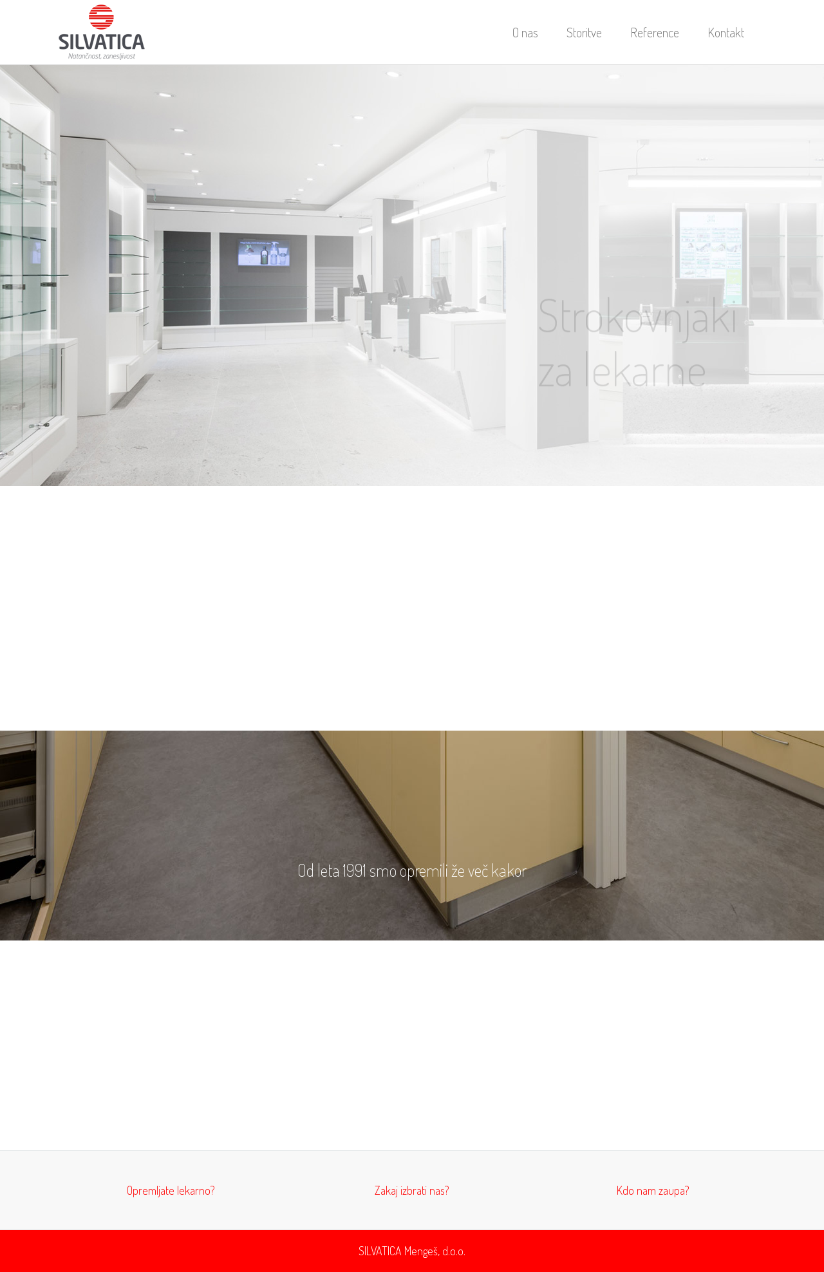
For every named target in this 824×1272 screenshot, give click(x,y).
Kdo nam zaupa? (653, 1190)
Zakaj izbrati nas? (412, 1190)
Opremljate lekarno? (171, 1190)
